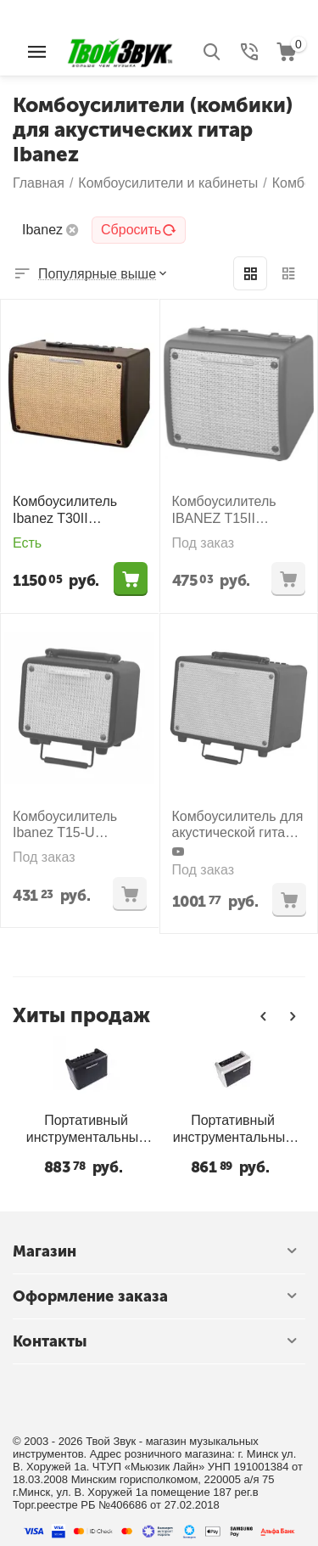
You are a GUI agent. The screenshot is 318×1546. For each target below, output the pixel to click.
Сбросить (138, 229)
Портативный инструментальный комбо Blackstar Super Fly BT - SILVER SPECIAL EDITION (233, 1128)
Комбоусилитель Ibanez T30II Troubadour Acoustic (75, 510)
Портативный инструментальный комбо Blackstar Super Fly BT (86, 1128)
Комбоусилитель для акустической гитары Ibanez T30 (238, 824)
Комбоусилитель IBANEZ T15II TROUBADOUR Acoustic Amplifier (225, 510)
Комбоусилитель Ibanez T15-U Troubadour (65, 824)
